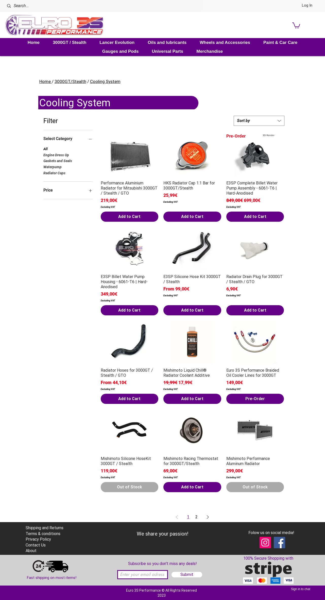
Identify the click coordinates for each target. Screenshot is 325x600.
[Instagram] (265, 542)
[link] (296, 25)
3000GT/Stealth (70, 81)
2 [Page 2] (196, 517)
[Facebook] (279, 542)
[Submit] (187, 574)
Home (45, 81)
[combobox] (259, 121)
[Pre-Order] (255, 399)
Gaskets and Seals (57, 160)
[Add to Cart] (130, 217)
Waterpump (52, 166)
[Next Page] (208, 517)
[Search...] (72, 6)
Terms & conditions (43, 533)
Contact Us (36, 545)
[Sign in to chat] (300, 589)
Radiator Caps (54, 172)
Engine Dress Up (56, 154)
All (45, 148)
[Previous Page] (177, 517)
